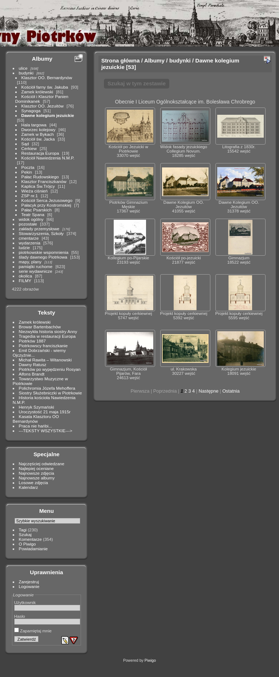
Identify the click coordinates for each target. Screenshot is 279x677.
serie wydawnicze (35, 271)
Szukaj (25, 534)
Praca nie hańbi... (35, 425)
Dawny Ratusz (32, 364)
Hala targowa (33, 124)
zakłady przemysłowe (39, 228)
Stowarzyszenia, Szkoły (41, 233)
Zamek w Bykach (37, 134)
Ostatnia (231, 391)
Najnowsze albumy (37, 477)
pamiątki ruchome (36, 266)
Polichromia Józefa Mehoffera (47, 388)
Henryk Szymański (36, 407)
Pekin (26, 172)
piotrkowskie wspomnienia (44, 252)
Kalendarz (28, 487)
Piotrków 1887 (32, 340)
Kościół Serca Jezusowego (47, 200)
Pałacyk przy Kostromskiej (46, 205)
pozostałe (28, 224)
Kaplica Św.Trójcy (38, 186)
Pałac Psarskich (36, 209)
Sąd (25, 143)
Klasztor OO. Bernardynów (46, 77)
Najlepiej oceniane (36, 468)
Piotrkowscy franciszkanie (43, 345)
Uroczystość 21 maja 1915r (45, 411)
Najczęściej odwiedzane (42, 463)
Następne (209, 391)
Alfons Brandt (32, 374)
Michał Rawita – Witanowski (45, 359)
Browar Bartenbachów (40, 326)
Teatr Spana (32, 214)
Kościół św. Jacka (38, 139)
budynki (26, 72)
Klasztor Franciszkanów (43, 181)
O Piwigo (27, 544)
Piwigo (150, 660)
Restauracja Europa (40, 153)
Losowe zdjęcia (33, 482)
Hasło (19, 616)
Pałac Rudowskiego (40, 176)
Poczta (28, 167)
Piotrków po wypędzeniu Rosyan (50, 369)
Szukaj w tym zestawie (137, 83)
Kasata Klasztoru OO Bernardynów (36, 418)
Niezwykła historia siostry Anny (48, 331)
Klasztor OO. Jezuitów (42, 106)
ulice (23, 68)
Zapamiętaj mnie (33, 630)
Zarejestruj (29, 581)
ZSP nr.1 (29, 195)
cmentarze (29, 238)
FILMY (25, 280)
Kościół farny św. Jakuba (44, 87)
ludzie (24, 247)
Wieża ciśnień (34, 190)
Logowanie (29, 586)
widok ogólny (31, 219)
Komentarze (30, 539)
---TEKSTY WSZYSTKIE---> (45, 430)
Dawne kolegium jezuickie (47, 115)
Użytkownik (25, 602)
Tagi (23, 529)
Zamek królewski (37, 91)
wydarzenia (30, 242)
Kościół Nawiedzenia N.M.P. (47, 157)
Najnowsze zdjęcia (36, 473)
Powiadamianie (33, 548)
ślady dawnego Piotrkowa (43, 257)
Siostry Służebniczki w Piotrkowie (50, 392)
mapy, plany (30, 261)
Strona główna (120, 60)
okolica (25, 275)
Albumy (42, 59)
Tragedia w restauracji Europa (47, 336)
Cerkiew (29, 148)
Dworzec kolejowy (38, 129)
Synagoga (31, 110)
